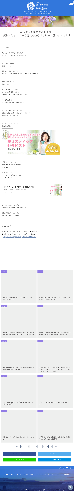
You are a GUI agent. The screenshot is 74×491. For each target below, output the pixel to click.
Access (50, 474)
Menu (26, 474)
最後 (56, 446)
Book (44, 474)
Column (66, 474)
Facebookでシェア (19, 454)
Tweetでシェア (55, 454)
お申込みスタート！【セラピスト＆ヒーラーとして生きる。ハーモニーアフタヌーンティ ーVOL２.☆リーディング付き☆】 (54, 369)
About (19, 474)
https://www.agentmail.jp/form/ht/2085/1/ (19, 237)
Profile (12, 474)
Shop (38, 474)
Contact (58, 474)
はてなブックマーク (54, 459)
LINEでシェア (19, 459)
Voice (32, 474)
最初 (17, 446)
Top (6, 474)
